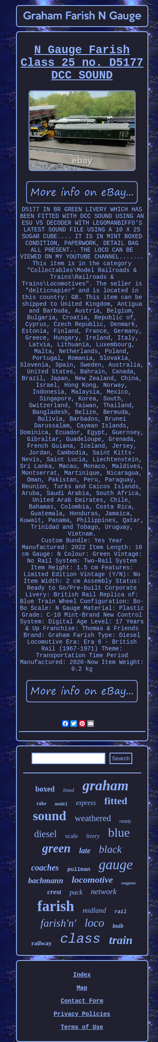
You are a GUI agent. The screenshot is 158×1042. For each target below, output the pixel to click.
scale (71, 836)
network (104, 891)
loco (94, 923)
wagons (128, 882)
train (121, 940)
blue (119, 832)
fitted (116, 800)
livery (93, 836)
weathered (93, 818)
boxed (45, 789)
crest (54, 892)
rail (121, 912)
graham (106, 785)
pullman (79, 869)
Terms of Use (82, 1027)
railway (41, 943)
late (85, 850)
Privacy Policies (82, 1014)
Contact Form (82, 1001)
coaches (45, 867)
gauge (116, 864)
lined (68, 790)
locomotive (92, 879)
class (80, 939)
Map (82, 988)
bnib (117, 926)
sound (49, 815)
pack (76, 892)
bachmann (45, 880)
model (61, 804)
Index (82, 974)
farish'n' (58, 923)
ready (125, 821)
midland (94, 910)
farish (55, 906)
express (86, 802)
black (110, 849)
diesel (45, 834)
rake (41, 803)
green (56, 848)
